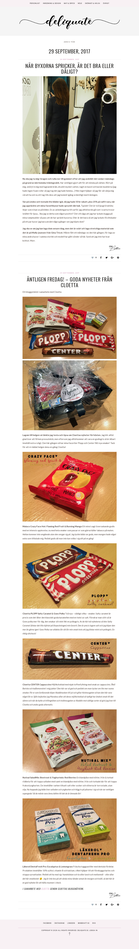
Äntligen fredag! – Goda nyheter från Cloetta (69, 282)
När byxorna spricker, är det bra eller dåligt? (69, 68)
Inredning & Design (52, 3)
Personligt (35, 3)
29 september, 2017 (69, 59)
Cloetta (45, 888)
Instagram (59, 923)
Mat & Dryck (69, 3)
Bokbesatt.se (83, 923)
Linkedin (71, 923)
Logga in (93, 930)
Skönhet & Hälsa (92, 3)
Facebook (47, 923)
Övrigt (106, 3)
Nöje (80, 3)
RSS (94, 923)
